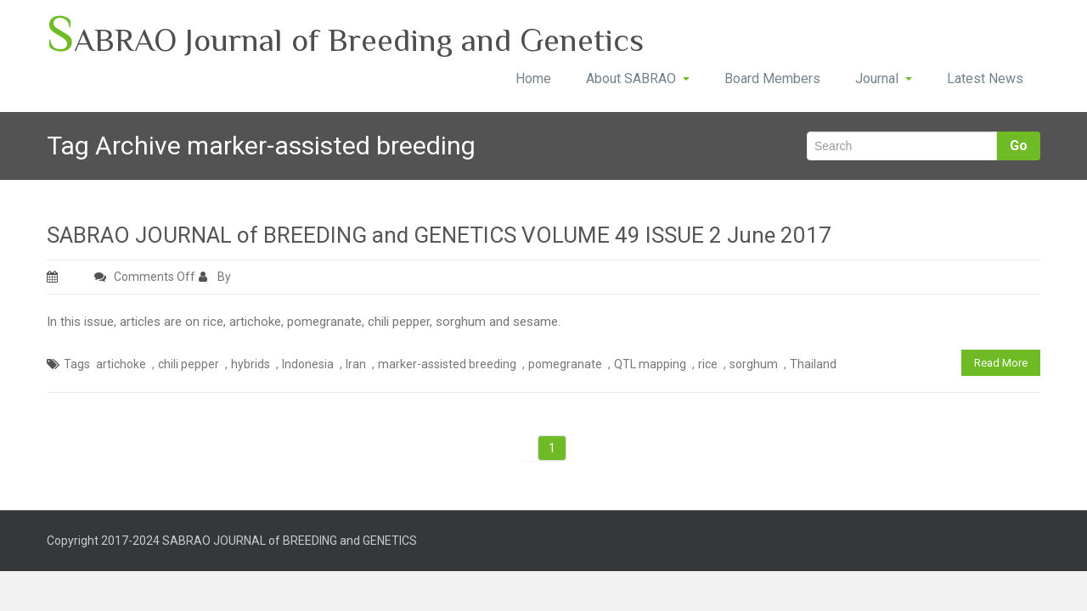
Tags (77, 364)
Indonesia (308, 364)
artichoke (121, 364)
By (216, 276)
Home (533, 78)
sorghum (753, 364)
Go (1019, 145)
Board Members (772, 78)
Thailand (813, 364)
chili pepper (188, 364)
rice (708, 364)
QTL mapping (650, 364)
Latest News (985, 78)
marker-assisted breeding (447, 364)
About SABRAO (638, 78)
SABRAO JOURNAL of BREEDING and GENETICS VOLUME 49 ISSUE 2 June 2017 (439, 235)
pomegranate (565, 364)
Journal (883, 78)
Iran (356, 364)
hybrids (250, 364)
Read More (1001, 362)
